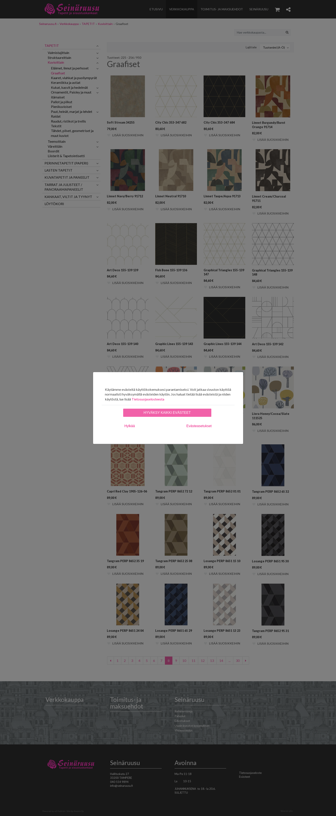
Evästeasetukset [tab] (199, 426)
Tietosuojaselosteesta (148, 399)
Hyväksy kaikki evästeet (167, 412)
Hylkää (129, 426)
